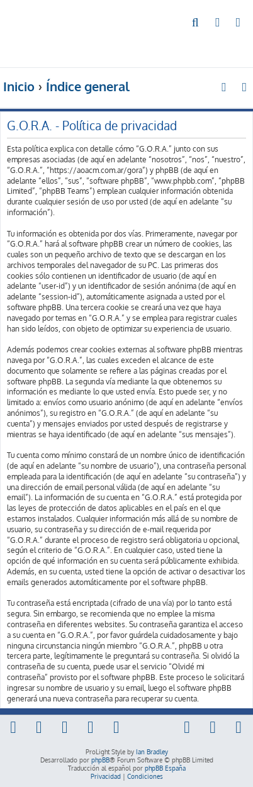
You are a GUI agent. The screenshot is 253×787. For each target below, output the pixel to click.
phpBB (100, 760)
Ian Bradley (152, 752)
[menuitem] (196, 23)
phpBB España (165, 768)
